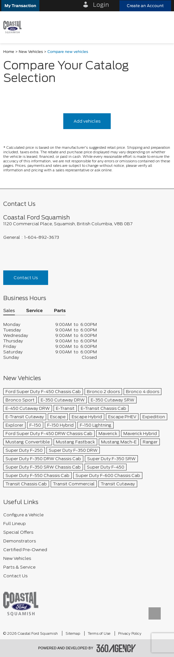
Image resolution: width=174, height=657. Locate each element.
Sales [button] (9, 311)
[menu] (163, 27)
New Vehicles (31, 52)
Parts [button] (60, 311)
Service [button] (34, 311)
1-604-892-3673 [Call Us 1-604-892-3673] (41, 237)
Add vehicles (87, 121)
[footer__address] (87, 224)
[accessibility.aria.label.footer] (116, 648)
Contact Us (26, 277)
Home (8, 52)
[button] (20, 5)
